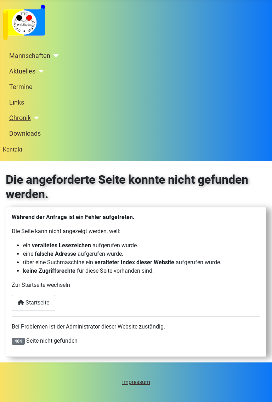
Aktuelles (22, 71)
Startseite (33, 302)
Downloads (25, 133)
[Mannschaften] (54, 55)
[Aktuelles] (39, 71)
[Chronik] (35, 118)
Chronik (20, 118)
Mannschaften (29, 55)
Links (16, 102)
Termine (21, 86)
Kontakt (12, 149)
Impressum (136, 382)
